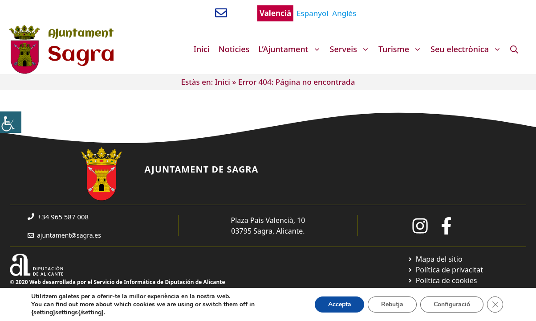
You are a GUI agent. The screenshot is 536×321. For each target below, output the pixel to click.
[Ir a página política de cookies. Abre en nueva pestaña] (442, 280)
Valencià (275, 13)
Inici (202, 49)
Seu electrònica (468, 49)
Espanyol (312, 13)
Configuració (452, 304)
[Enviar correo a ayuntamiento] (221, 12)
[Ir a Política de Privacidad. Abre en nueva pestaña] (445, 269)
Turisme (402, 49)
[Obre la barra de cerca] (514, 49)
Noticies (234, 49)
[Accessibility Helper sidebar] (10, 122)
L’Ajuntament (291, 49)
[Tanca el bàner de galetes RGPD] (495, 304)
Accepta (339, 304)
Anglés (344, 13)
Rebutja (392, 304)
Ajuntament (81, 34)
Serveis (352, 49)
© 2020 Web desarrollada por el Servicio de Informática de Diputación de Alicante (117, 282)
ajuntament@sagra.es (69, 235)
